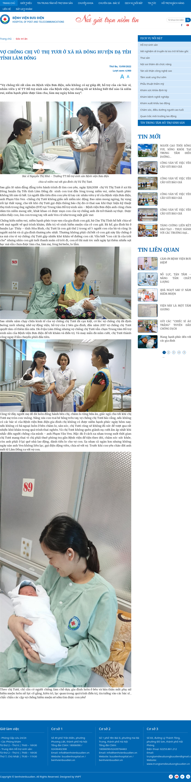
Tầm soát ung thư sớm (153, 77)
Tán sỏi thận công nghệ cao (156, 70)
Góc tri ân (21, 38)
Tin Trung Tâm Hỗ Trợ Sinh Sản (162, 122)
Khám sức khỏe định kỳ (153, 90)
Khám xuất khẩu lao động (155, 103)
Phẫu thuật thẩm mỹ (152, 83)
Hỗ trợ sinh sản (149, 44)
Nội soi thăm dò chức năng (155, 64)
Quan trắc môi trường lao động (158, 116)
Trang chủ (6, 38)
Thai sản (145, 57)
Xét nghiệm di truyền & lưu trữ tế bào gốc (164, 51)
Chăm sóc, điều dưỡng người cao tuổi (162, 109)
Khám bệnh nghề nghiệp (154, 96)
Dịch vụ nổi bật (151, 38)
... (163, 356)
